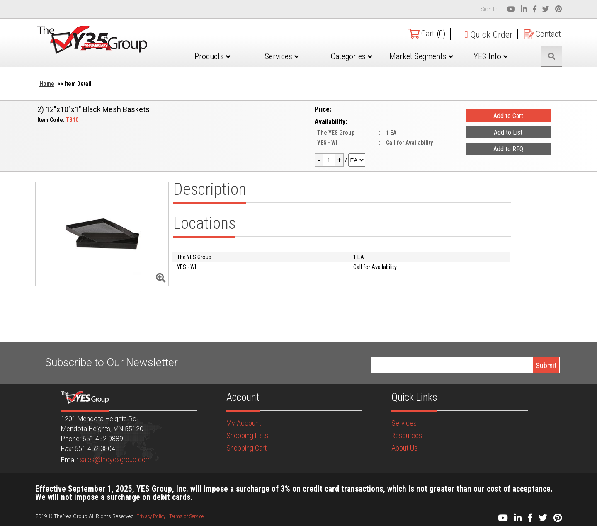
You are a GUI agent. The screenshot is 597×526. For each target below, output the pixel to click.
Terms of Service (186, 516)
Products (243, 56)
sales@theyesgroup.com (115, 459)
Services (307, 56)
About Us (404, 448)
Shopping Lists (247, 435)
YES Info (497, 56)
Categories (370, 56)
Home (46, 83)
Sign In (489, 9)
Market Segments (433, 62)
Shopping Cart (246, 448)
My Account (243, 423)
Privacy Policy (150, 516)
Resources (406, 435)
